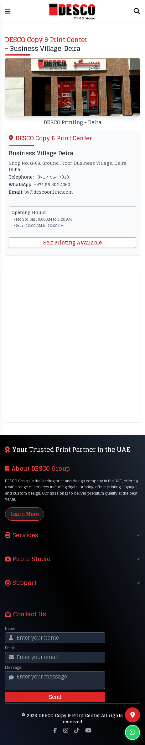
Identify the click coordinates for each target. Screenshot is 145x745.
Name (10, 628)
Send (55, 697)
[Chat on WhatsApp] (132, 732)
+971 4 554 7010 (52, 177)
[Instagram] (65, 730)
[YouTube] (88, 730)
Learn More (24, 514)
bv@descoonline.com (48, 192)
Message (13, 667)
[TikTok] (76, 730)
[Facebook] (55, 730)
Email (10, 648)
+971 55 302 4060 (52, 184)
